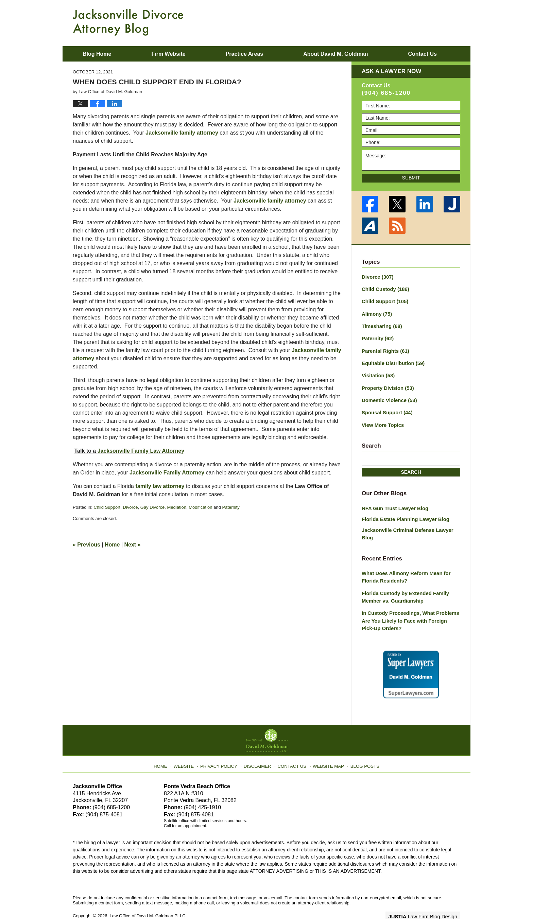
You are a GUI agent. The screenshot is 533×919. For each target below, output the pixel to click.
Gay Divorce (152, 507)
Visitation (377, 372)
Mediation (176, 507)
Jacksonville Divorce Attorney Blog (128, 22)
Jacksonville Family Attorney (167, 472)
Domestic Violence (388, 395)
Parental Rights (384, 348)
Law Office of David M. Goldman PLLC (148, 897)
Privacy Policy (222, 746)
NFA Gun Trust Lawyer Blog (393, 502)
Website (189, 746)
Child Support (106, 507)
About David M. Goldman (335, 54)
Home (112, 545)
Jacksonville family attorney (181, 133)
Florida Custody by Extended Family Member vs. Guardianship (403, 581)
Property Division (386, 383)
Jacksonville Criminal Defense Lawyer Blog (411, 523)
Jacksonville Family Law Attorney (141, 451)
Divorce (130, 507)
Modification (200, 507)
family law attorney (159, 486)
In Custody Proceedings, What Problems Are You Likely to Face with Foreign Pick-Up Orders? (408, 603)
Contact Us (292, 746)
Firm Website (168, 54)
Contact (422, 54)
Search (411, 466)
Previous (86, 545)
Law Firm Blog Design (427, 898)
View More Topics (381, 419)
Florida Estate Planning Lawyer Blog (403, 512)
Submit (411, 177)
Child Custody (384, 288)
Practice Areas (244, 54)
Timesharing (381, 324)
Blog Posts (361, 746)
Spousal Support (386, 407)
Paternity (230, 507)
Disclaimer (258, 746)
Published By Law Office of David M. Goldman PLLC (416, 22)
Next (132, 545)
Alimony (376, 312)
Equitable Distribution (391, 360)
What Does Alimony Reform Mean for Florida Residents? (403, 562)
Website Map (326, 746)
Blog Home (97, 54)
